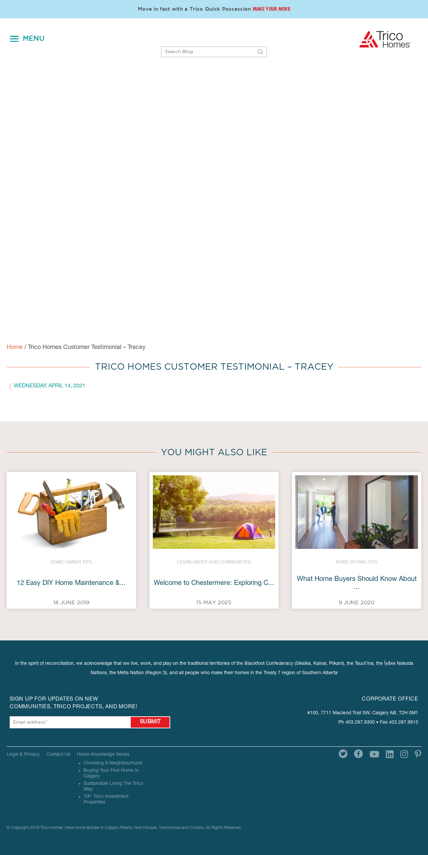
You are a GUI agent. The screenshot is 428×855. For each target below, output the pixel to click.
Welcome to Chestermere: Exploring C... (214, 583)
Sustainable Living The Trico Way (113, 786)
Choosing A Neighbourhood (113, 763)
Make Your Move (271, 9)
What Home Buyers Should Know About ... (357, 583)
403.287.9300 (360, 722)
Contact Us (58, 754)
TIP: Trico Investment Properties (106, 800)
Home (15, 348)
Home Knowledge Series (103, 754)
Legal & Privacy (23, 754)
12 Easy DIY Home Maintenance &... (71, 583)
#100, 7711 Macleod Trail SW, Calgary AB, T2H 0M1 (362, 713)
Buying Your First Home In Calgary (111, 773)
